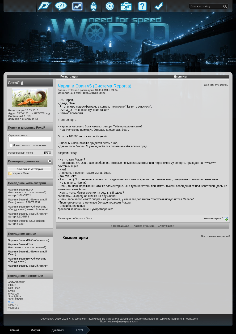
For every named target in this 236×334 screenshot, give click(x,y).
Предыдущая (121, 225)
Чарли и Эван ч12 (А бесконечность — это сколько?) (27, 246)
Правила (159, 10)
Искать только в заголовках (27, 145)
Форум (61, 10)
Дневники (181, 76)
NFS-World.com (78, 318)
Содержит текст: (18, 135)
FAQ (142, 10)
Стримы (110, 10)
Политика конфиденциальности (119, 321)
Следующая (165, 225)
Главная (45, 10)
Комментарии (212, 218)
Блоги (93, 10)
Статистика (77, 10)
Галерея (126, 10)
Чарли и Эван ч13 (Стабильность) (28, 240)
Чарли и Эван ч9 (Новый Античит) (28, 265)
